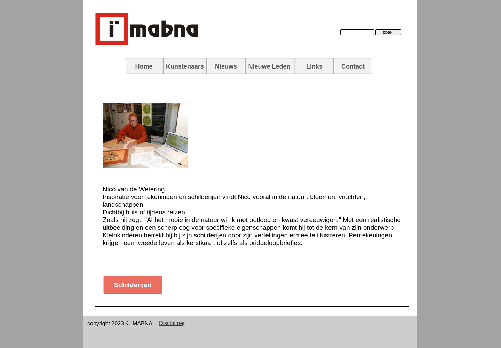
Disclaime (171, 323)
